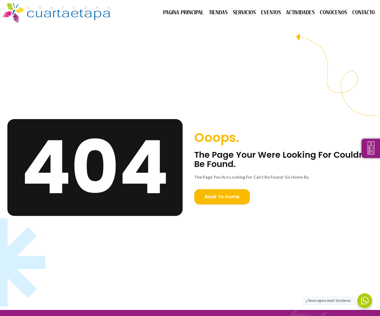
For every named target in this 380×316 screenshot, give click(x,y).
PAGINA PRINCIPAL (183, 12)
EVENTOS (271, 12)
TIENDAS (218, 12)
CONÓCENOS (333, 12)
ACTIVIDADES (300, 12)
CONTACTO (363, 12)
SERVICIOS (244, 12)
